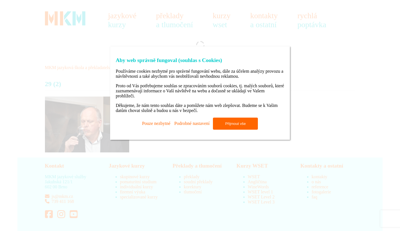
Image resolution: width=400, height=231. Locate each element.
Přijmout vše (235, 124)
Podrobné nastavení (192, 123)
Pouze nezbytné (156, 123)
